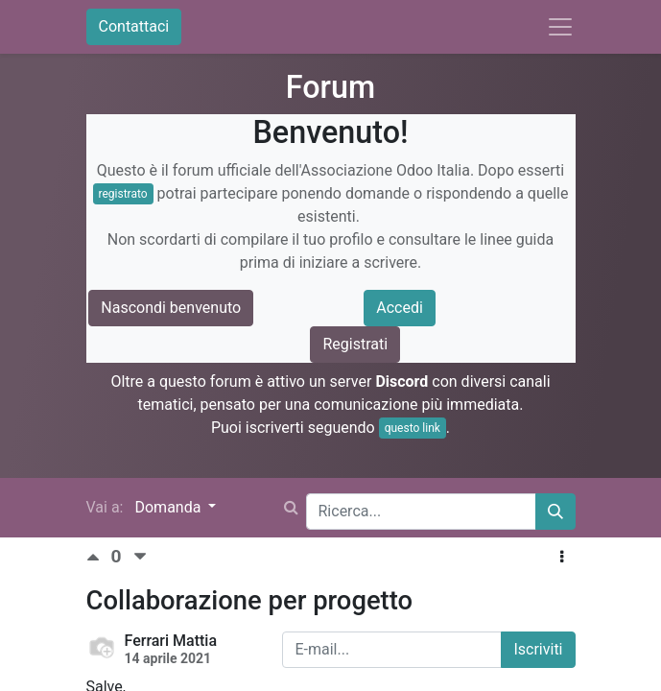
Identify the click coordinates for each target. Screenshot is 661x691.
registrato (123, 194)
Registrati (355, 344)
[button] (562, 557)
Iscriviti (537, 649)
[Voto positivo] (98, 557)
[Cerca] (555, 511)
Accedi (399, 307)
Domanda (169, 507)
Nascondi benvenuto (171, 307)
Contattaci (134, 26)
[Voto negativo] (140, 557)
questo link (412, 428)
